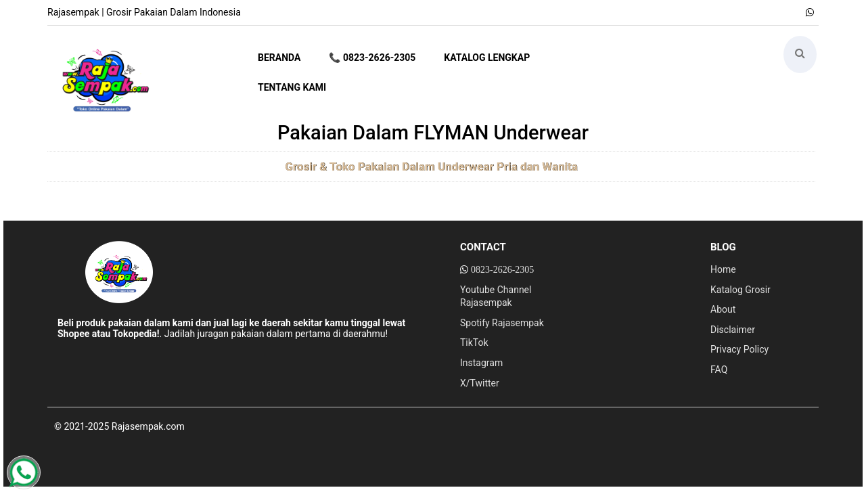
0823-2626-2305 (502, 269)
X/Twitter (479, 383)
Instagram (481, 362)
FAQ (718, 369)
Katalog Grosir (740, 289)
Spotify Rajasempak (502, 322)
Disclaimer (732, 329)
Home (723, 269)
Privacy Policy (739, 349)
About (722, 309)
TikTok (474, 342)
